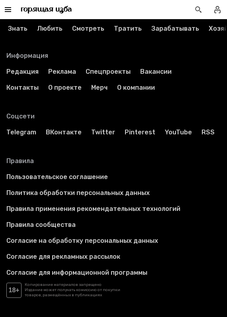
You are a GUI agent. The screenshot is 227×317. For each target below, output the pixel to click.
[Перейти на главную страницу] (46, 10)
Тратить (128, 28)
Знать (17, 28)
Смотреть (88, 28)
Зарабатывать (175, 28)
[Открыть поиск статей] (198, 9)
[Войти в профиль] (217, 9)
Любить (50, 28)
